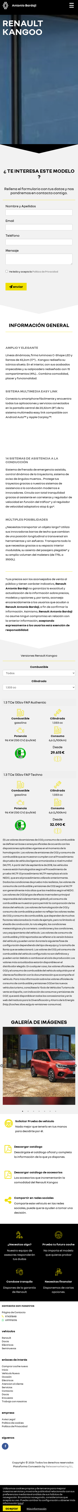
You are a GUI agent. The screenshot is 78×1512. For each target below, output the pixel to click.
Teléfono (12, 235)
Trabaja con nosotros (14, 1401)
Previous (2, 1066)
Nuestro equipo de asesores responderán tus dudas (19, 1255)
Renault (6, 1337)
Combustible (39, 667)
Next (75, 1066)
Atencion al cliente (12, 1383)
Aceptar (12, 1508)
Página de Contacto (14, 1312)
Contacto (7, 1391)
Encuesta (7, 1398)
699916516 (11, 1320)
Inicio (5, 1369)
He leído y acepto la (33, 271)
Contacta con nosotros (18, 1305)
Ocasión (7, 1376)
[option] (39, 1066)
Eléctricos (7, 1345)
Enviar (16, 287)
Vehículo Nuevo (11, 1373)
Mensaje (12, 250)
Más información (36, 1508)
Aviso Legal (8, 1419)
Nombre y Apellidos (21, 206)
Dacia (5, 1341)
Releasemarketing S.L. (59, 1466)
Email (10, 221)
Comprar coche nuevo (15, 1366)
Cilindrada (39, 681)
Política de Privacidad (45, 271)
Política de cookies (13, 1422)
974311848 (11, 1316)
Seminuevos (9, 1348)
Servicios (7, 1387)
